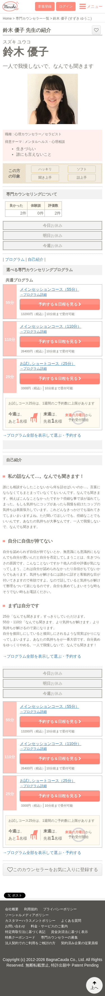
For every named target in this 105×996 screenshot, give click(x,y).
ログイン (66, 6)
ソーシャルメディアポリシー (27, 915)
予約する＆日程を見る (59, 304)
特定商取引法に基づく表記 (25, 932)
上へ (94, 985)
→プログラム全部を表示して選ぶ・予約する (42, 435)
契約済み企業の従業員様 (79, 943)
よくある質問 (71, 921)
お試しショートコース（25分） (60, 366)
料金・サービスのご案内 (49, 926)
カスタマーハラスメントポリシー (30, 921)
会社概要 (11, 909)
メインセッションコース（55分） (60, 292)
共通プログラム (19, 280)
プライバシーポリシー (60, 909)
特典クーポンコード (20, 937)
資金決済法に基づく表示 (69, 932)
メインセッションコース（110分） (60, 329)
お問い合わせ (15, 926)
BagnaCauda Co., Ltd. (65, 959)
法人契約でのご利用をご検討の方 (30, 943)
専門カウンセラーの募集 (59, 937)
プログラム (15, 259)
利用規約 (31, 909)
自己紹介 (35, 259)
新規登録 (45, 6)
